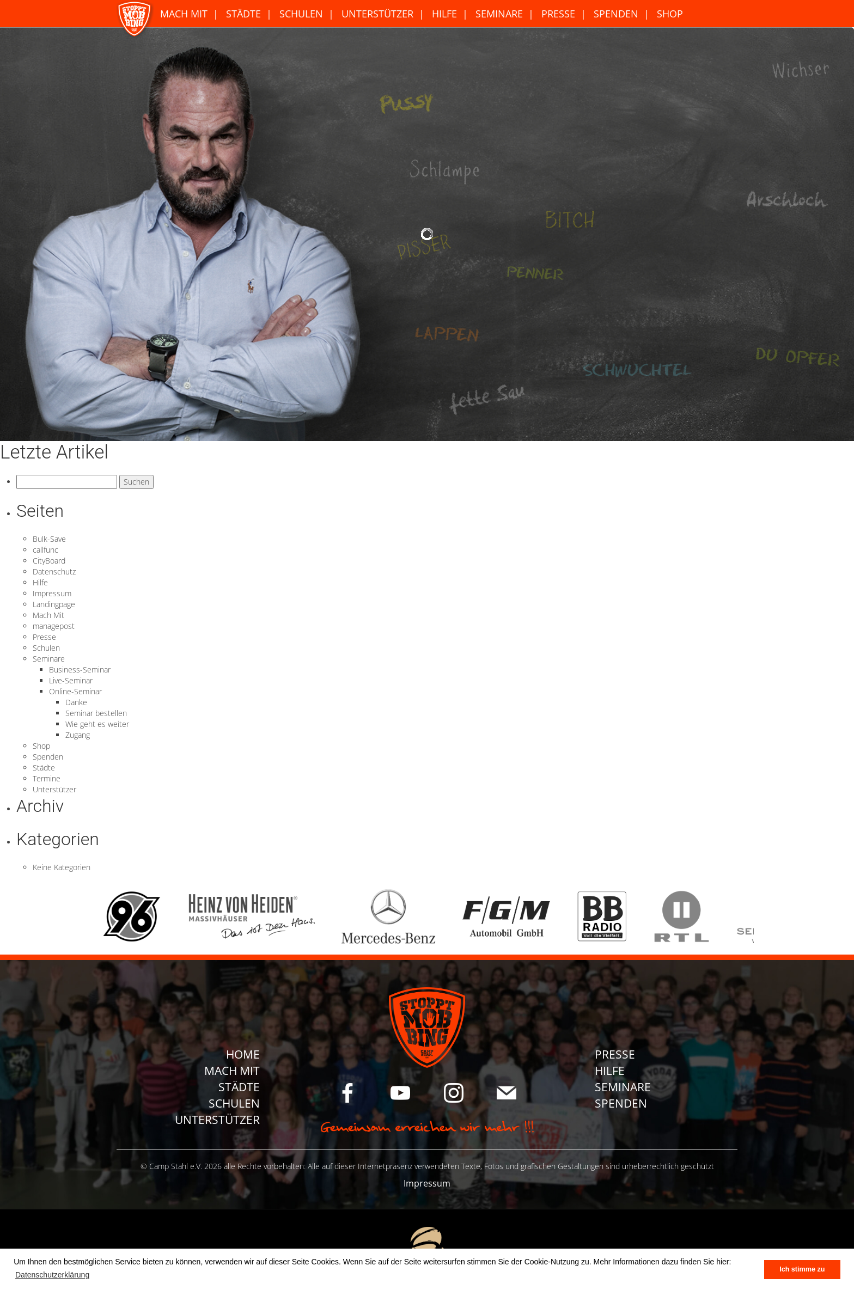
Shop (670, 13)
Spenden (616, 13)
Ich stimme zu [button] (802, 1269)
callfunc (45, 550)
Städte (243, 13)
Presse (558, 13)
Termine (46, 778)
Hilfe (444, 13)
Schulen (301, 13)
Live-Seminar (71, 680)
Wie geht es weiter (97, 724)
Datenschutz (54, 571)
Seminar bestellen (96, 713)
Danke (76, 702)
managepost (54, 626)
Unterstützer (377, 13)
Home (243, 1054)
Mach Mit (184, 13)
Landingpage (54, 604)
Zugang (77, 735)
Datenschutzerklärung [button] (52, 1274)
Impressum (52, 593)
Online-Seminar (75, 691)
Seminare (499, 13)
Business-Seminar (80, 669)
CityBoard (49, 560)
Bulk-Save (49, 539)
